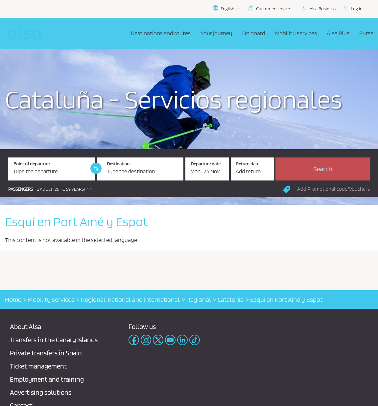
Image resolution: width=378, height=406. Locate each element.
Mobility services (51, 299)
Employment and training (47, 379)
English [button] (227, 8)
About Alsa (25, 326)
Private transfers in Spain (46, 353)
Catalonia (231, 299)
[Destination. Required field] (140, 168)
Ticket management (38, 366)
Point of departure (31, 164)
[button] (51, 189)
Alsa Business (323, 9)
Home (13, 299)
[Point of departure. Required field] (51, 168)
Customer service (273, 9)
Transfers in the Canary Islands (54, 340)
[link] (96, 168)
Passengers (20, 189)
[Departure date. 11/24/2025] (207, 168)
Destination (118, 164)
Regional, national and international (130, 299)
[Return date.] (252, 168)
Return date (247, 164)
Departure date (206, 164)
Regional (198, 299)
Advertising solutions (40, 392)
